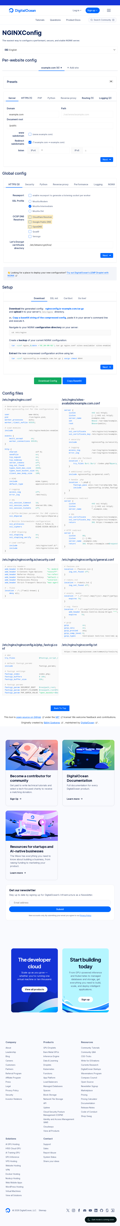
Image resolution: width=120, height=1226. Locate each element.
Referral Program (13, 1073)
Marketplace (87, 1090)
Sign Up (16, 798)
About (8, 1047)
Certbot (68, 298)
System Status (49, 1157)
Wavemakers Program (91, 1073)
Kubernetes (48, 1069)
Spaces (46, 1090)
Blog (8, 1056)
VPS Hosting (11, 1161)
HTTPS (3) (14, 184)
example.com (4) (50, 67)
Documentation (88, 1103)
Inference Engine (51, 1056)
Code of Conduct (89, 1111)
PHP (40, 98)
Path (63, 108)
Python (51, 98)
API (44, 1103)
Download (39, 298)
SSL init (54, 298)
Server (12, 98)
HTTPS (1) (26, 98)
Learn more (75, 798)
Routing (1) (88, 98)
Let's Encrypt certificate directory (17, 245)
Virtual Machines (13, 1191)
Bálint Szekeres (52, 722)
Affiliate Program (13, 1077)
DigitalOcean (87, 722)
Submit (60, 909)
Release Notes (88, 1107)
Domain (11, 108)
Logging (98, 184)
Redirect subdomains (17, 142)
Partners (9, 1069)
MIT (58, 717)
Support (47, 1144)
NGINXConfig (22, 33)
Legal (8, 1086)
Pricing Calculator (89, 1099)
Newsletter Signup (89, 1086)
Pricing (84, 1094)
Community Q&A (88, 1052)
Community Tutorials (90, 1047)
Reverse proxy (68, 98)
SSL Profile (18, 200)
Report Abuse (49, 1152)
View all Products (51, 1131)
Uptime (46, 1107)
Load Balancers (50, 1082)
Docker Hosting (13, 1174)
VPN (8, 1169)
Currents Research (89, 1065)
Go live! (82, 298)
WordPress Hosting (14, 1186)
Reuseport (18, 195)
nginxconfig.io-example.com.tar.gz (64, 308)
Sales (45, 1148)
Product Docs (73, 20)
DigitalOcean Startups (91, 1069)
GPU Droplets (49, 1047)
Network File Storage (53, 1099)
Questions (55, 20)
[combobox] (60, 49)
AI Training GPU (13, 1152)
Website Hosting (13, 1165)
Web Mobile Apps (14, 1182)
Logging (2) (105, 98)
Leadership (11, 1052)
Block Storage (50, 1094)
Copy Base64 (74, 380)
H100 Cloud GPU (13, 1148)
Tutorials (39, 20)
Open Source (87, 1082)
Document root (15, 119)
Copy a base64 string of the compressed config (39, 317)
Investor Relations (14, 1099)
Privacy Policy (85, 915)
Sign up (92, 10)
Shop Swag (86, 1116)
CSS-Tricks (86, 1056)
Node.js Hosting (13, 1178)
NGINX (111, 184)
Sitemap (42, 1210)
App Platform (49, 1077)
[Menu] (109, 10)
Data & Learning (50, 1060)
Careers (9, 1060)
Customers (10, 1065)
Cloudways (48, 1126)
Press (8, 1082)
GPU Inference (12, 1157)
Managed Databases (53, 1086)
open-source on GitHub (28, 717)
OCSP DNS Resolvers (18, 218)
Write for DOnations (90, 1060)
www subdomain (18, 134)
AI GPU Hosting (12, 1144)
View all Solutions (14, 1195)
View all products (34, 989)
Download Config (48, 380)
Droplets (47, 1065)
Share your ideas (51, 1161)
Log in (77, 10)
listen (21, 150)
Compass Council (89, 1077)
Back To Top (60, 708)
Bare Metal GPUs (51, 1052)
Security (29, 184)
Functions (47, 1073)
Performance (81, 184)
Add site (73, 67)
